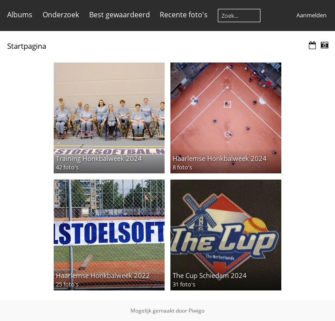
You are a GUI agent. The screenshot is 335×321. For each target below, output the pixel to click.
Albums (19, 15)
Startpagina (26, 46)
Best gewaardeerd (119, 15)
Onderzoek (61, 15)
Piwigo (197, 310)
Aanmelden (311, 15)
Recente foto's (184, 15)
